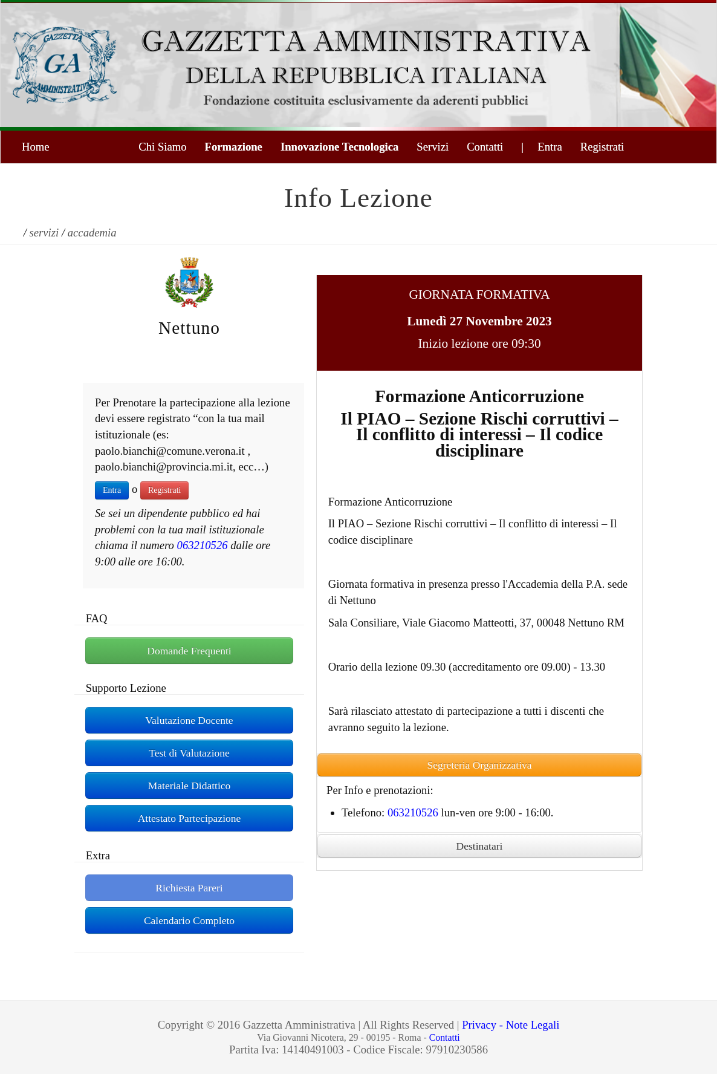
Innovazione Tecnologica (339, 146)
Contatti (485, 146)
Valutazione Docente (189, 720)
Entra (112, 490)
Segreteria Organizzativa (479, 765)
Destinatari (479, 846)
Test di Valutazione (189, 753)
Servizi (433, 146)
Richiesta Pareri (188, 888)
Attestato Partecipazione (189, 818)
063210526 (202, 545)
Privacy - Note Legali (510, 1024)
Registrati (602, 146)
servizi (44, 232)
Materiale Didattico (189, 785)
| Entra (541, 146)
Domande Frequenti (189, 651)
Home (36, 146)
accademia (92, 232)
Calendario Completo (189, 920)
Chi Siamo (162, 146)
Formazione (233, 146)
